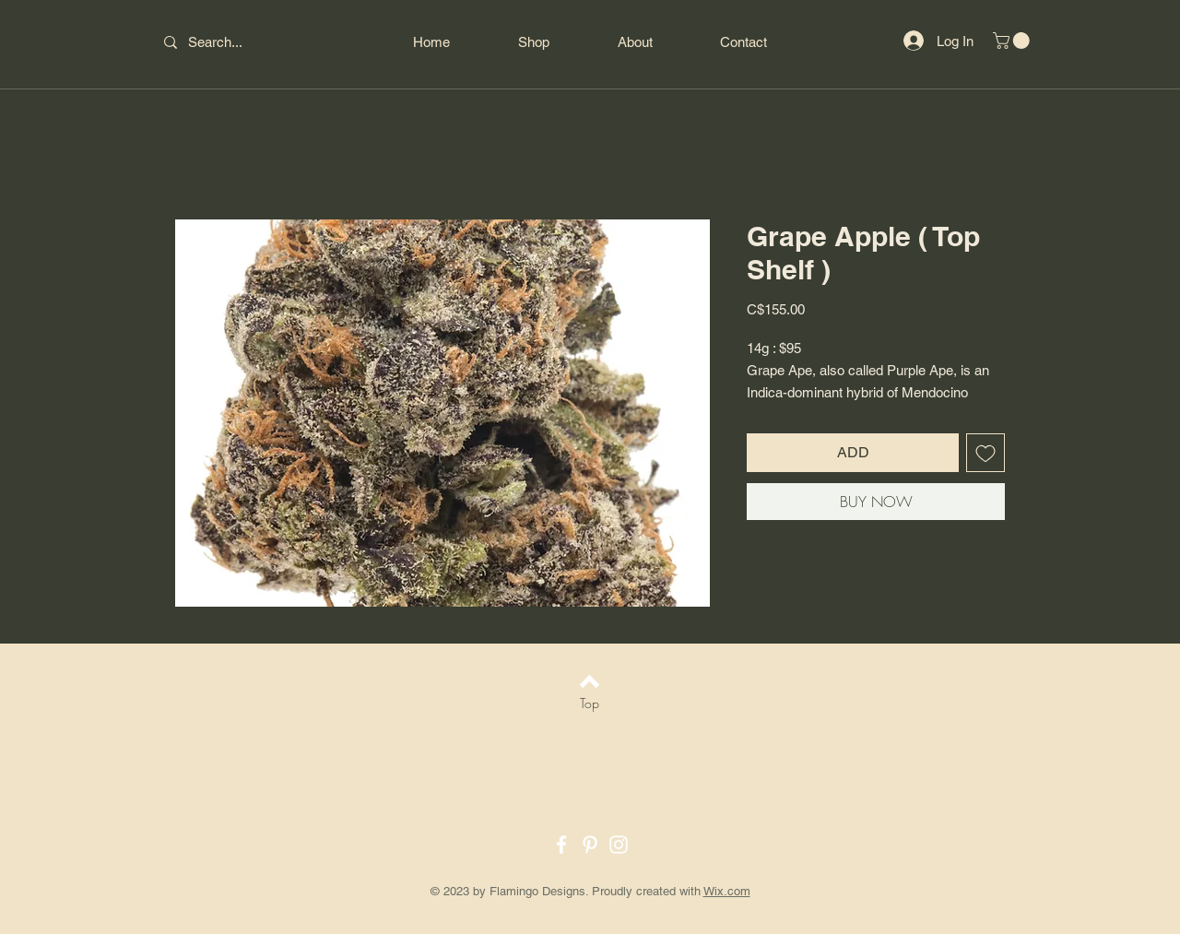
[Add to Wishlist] (985, 452)
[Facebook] (561, 845)
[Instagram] (619, 845)
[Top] (589, 703)
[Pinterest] (590, 845)
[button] (1013, 40)
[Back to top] (589, 681)
